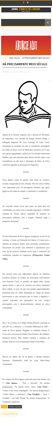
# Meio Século (15, 406)
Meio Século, (24, 71)
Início (4, 58)
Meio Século (14, 58)
